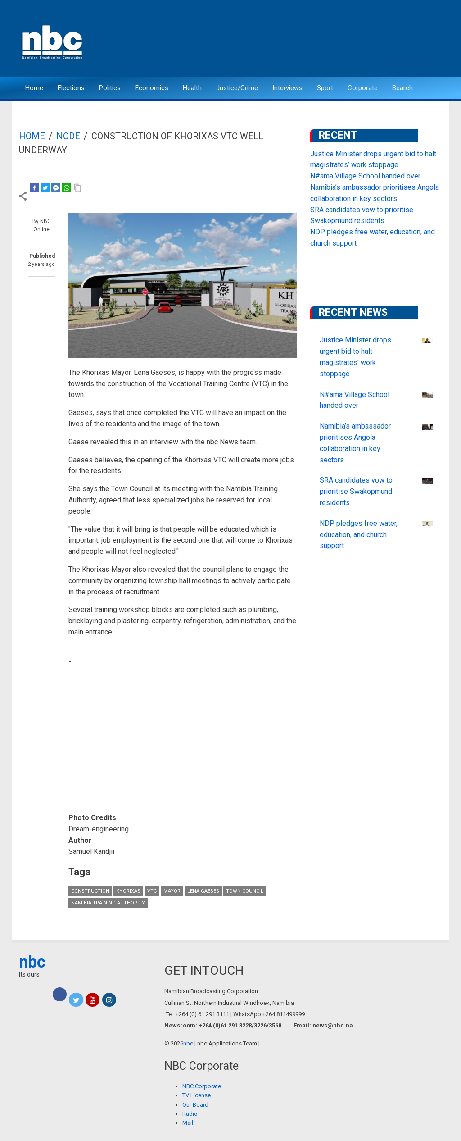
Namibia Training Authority (108, 903)
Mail (187, 1122)
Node (68, 136)
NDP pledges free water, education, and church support (359, 534)
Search (402, 88)
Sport (325, 88)
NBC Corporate (201, 1086)
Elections (71, 88)
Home (34, 88)
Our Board (195, 1104)
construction (90, 891)
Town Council (244, 891)
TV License (196, 1095)
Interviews (287, 88)
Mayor (172, 891)
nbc (32, 962)
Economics (151, 88)
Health (192, 88)
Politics (110, 88)
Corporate (363, 88)
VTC (152, 891)
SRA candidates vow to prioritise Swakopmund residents (356, 491)
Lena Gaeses (203, 891)
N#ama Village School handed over (365, 176)
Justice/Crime (237, 88)
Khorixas (128, 891)
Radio (190, 1113)
